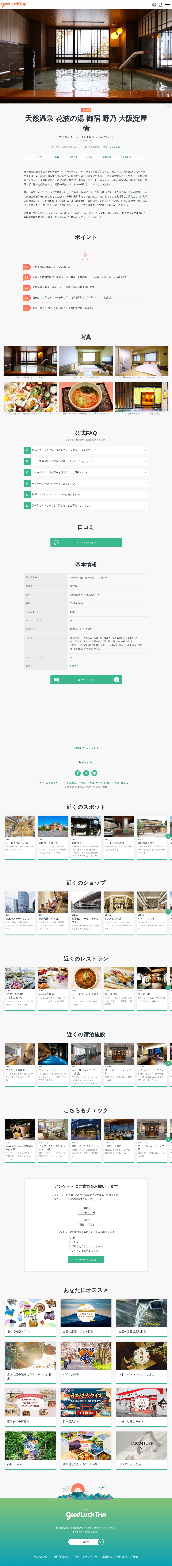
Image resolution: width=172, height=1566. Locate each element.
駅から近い (87, 762)
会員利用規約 (61, 1556)
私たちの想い (41, 1556)
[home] (13, 5)
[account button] (161, 5)
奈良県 (143, 196)
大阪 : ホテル (121, 783)
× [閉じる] (95, 1560)
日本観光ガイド (54, 783)
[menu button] (167, 4)
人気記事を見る (84, 1560)
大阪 (82, 783)
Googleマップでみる (85, 748)
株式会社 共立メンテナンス (107, 147)
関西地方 (71, 783)
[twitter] (86, 773)
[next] (168, 836)
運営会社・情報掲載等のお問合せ (120, 1556)
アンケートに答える (86, 1259)
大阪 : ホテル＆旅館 (99, 783)
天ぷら (60, 217)
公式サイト (75, 666)
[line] (94, 773)
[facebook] (78, 773)
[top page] (40, 783)
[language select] (154, 4)
